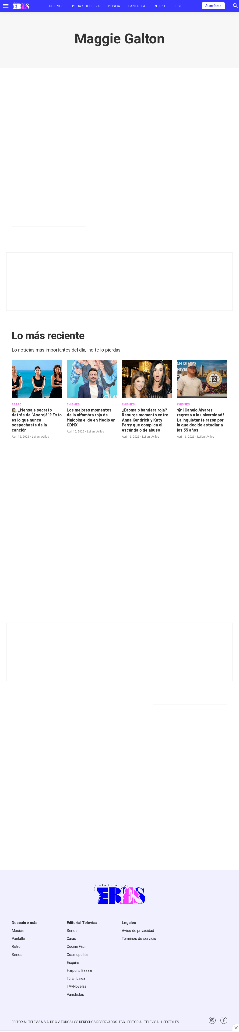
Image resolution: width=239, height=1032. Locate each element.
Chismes (56, 6)
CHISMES (73, 404)
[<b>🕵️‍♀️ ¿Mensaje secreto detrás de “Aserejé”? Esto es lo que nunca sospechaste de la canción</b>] (37, 379)
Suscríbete (213, 6)
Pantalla (136, 6)
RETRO (16, 404)
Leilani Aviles (40, 436)
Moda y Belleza (86, 6)
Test (177, 6)
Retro (159, 6)
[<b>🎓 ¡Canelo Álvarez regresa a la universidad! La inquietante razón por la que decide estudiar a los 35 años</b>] (202, 379)
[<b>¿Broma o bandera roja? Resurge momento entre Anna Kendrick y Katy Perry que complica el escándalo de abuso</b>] (147, 379)
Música (114, 6)
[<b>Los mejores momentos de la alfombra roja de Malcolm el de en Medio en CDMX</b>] (92, 379)
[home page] (20, 5)
